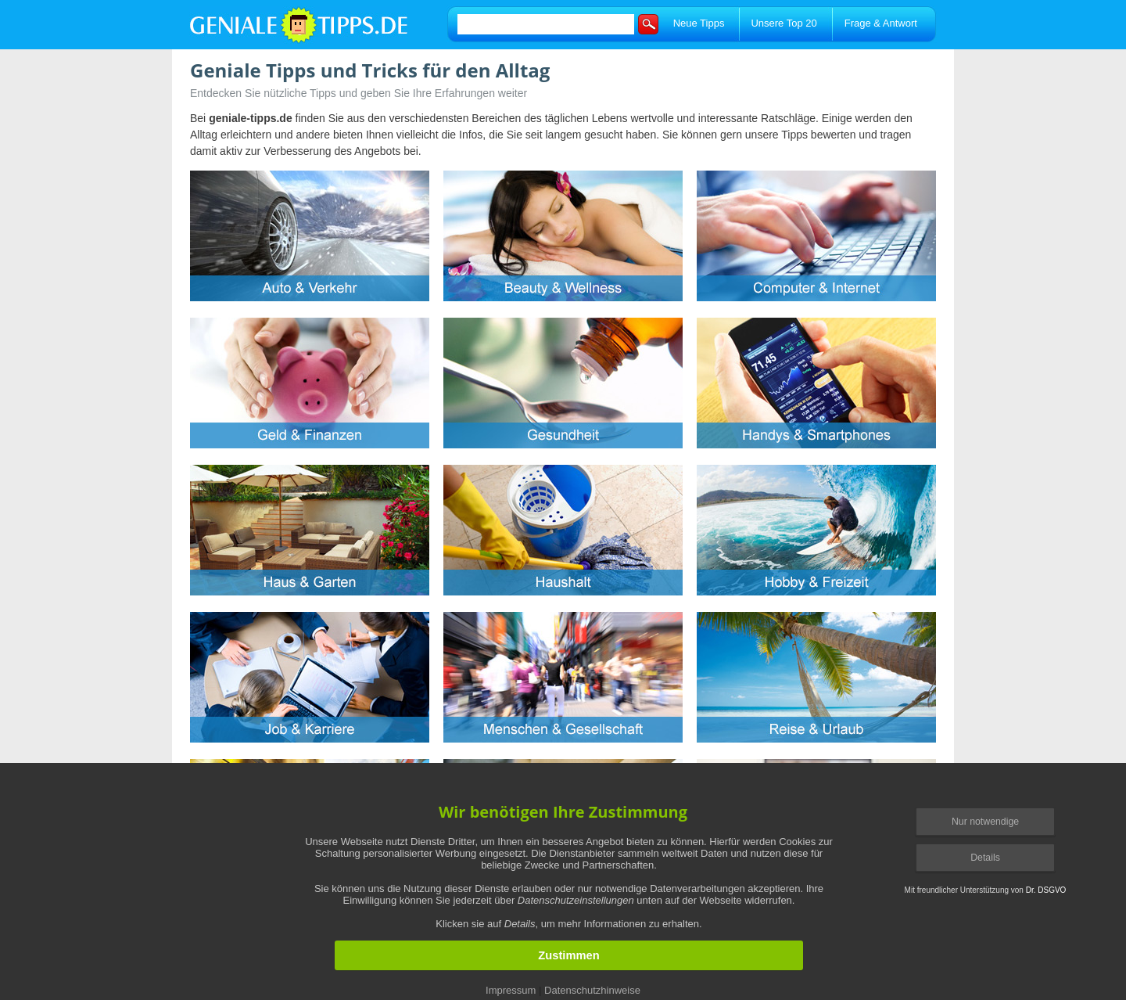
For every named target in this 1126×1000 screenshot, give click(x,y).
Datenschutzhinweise (592, 990)
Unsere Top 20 (783, 23)
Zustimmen (568, 955)
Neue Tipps (699, 23)
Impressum (511, 990)
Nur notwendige (985, 821)
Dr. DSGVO (1046, 890)
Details (985, 857)
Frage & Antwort (880, 23)
